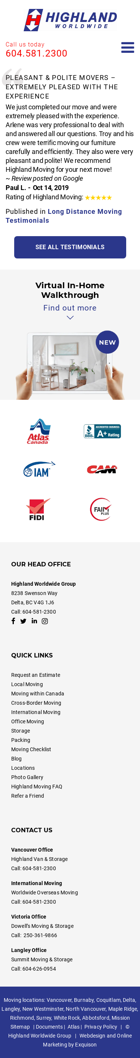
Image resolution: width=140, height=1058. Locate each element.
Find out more (70, 307)
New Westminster (42, 1009)
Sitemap (20, 1027)
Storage (20, 731)
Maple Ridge (122, 1009)
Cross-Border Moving (36, 703)
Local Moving (27, 684)
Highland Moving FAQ (36, 787)
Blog (16, 759)
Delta (129, 1000)
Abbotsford (95, 1018)
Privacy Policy (100, 1027)
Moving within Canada (37, 694)
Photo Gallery (27, 777)
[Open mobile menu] (127, 47)
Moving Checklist (31, 749)
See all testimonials (70, 247)
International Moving (35, 712)
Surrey (43, 1018)
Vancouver (59, 1000)
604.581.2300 (37, 53)
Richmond (22, 1018)
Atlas (74, 1027)
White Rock (67, 1018)
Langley (10, 1009)
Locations (23, 768)
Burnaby (84, 1000)
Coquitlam (108, 1000)
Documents (49, 1027)
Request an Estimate (35, 675)
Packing (20, 740)
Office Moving (27, 721)
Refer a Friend (27, 796)
